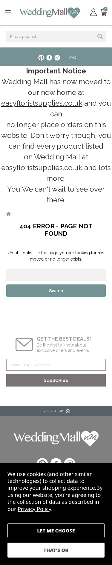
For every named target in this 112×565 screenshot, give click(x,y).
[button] (56, 438)
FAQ (72, 57)
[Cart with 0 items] (104, 12)
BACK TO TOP (56, 411)
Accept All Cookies (56, 550)
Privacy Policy (34, 508)
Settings (56, 530)
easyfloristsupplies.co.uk (41, 103)
